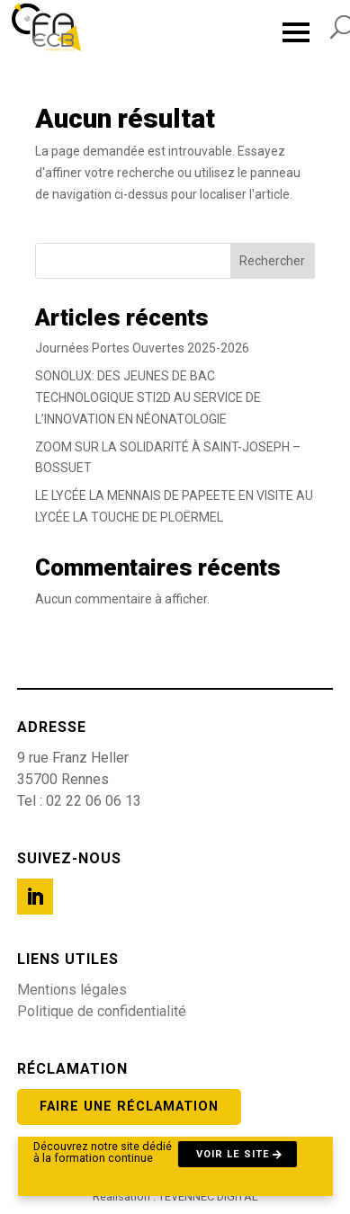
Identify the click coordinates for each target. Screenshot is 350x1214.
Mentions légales (72, 989)
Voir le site (233, 1154)
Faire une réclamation (129, 1106)
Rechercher (272, 261)
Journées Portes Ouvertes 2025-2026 (142, 348)
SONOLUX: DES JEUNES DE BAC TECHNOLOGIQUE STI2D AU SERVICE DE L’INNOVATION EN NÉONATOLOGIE (148, 397)
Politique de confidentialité (101, 1011)
